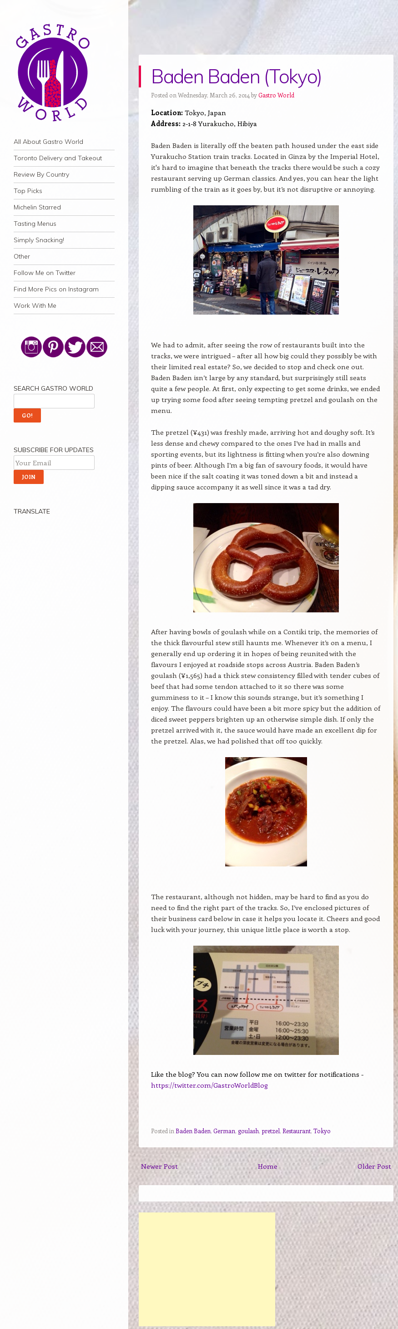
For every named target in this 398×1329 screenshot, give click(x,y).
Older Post (374, 1166)
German (224, 1131)
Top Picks (28, 191)
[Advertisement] (207, 1269)
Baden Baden (193, 1131)
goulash (248, 1131)
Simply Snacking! (39, 240)
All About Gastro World (48, 141)
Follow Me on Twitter (45, 273)
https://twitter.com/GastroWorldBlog (209, 1085)
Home (267, 1166)
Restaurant (296, 1131)
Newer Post (159, 1166)
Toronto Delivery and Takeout (58, 158)
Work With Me (35, 305)
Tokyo (322, 1131)
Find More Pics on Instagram (56, 289)
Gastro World (276, 95)
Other (22, 256)
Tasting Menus (35, 223)
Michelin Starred (37, 207)
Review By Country (41, 174)
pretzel (271, 1131)
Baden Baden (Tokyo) (236, 76)
